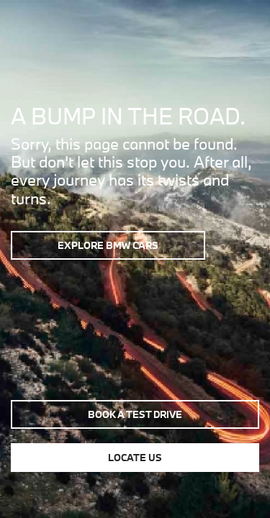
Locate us (135, 457)
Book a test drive (135, 414)
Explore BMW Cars (108, 245)
